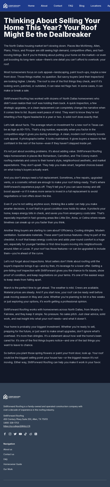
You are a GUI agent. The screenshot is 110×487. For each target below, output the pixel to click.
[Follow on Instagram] (10, 434)
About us (7, 449)
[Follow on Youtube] (20, 434)
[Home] (12, 5)
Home (31, 5)
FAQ (70, 5)
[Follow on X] (15, 434)
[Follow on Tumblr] (35, 434)
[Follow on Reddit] (30, 434)
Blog (81, 5)
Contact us (8, 454)
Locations (96, 5)
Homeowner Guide (12, 464)
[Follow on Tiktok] (25, 434)
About (44, 5)
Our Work (8, 469)
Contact (58, 5)
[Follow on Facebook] (4, 434)
